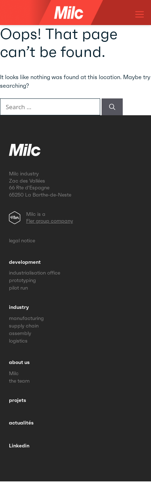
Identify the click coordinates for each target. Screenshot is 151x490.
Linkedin (19, 445)
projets (17, 400)
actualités (21, 422)
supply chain (24, 325)
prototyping (22, 280)
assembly (20, 333)
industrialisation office (34, 273)
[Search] (112, 107)
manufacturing (26, 318)
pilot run (18, 288)
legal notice (22, 240)
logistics (18, 341)
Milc (14, 373)
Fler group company (49, 221)
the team (19, 381)
